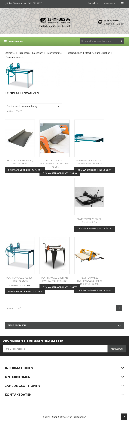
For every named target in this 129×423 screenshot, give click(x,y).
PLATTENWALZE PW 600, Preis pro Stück (19, 279)
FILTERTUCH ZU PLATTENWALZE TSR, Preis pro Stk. (54, 163)
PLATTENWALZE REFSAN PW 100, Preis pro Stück (54, 279)
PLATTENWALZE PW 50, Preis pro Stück (89, 221)
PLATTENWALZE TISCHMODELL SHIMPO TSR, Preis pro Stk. (89, 281)
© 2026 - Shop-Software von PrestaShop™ (64, 416)
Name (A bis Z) (41, 106)
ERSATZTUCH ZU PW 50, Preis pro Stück (20, 162)
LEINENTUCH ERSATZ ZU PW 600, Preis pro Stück (89, 162)
